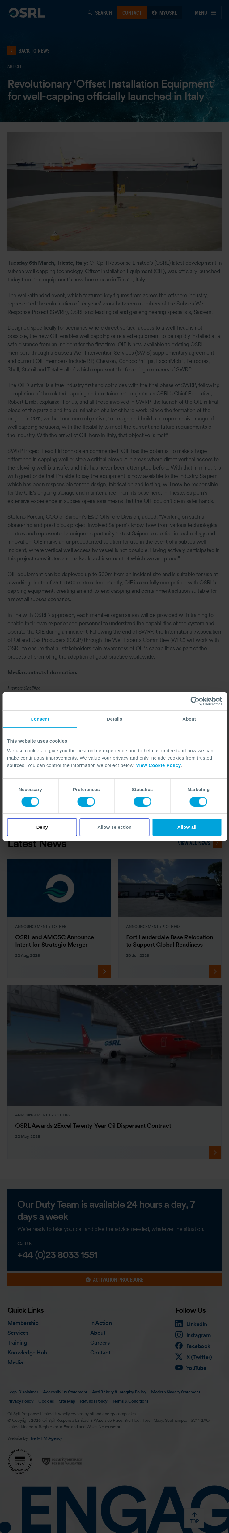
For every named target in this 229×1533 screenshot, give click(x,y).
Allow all (187, 827)
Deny (42, 827)
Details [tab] (114, 719)
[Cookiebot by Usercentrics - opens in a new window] (195, 701)
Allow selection (114, 827)
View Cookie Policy (158, 765)
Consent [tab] (39, 719)
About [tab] (189, 719)
